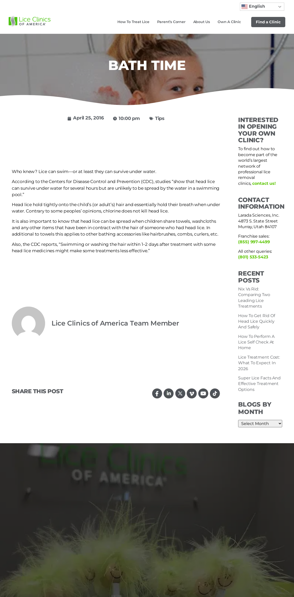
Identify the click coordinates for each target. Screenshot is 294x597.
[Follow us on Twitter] (180, 393)
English (253, 7)
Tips (160, 118)
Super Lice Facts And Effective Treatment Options (259, 384)
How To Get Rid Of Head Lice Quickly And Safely (256, 321)
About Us (201, 21)
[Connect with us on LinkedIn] (169, 393)
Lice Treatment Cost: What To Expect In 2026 (259, 363)
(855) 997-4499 (254, 241)
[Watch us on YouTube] (203, 393)
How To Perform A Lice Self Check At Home (256, 342)
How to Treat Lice (133, 21)
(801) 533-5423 (253, 257)
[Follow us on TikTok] (215, 393)
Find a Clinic (268, 21)
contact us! (264, 183)
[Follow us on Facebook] (157, 393)
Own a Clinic (229, 21)
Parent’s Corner (171, 21)
